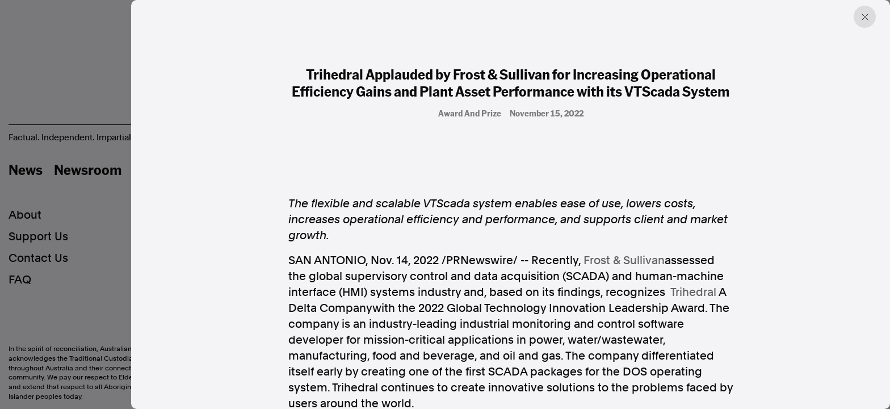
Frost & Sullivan (624, 260)
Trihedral (693, 292)
